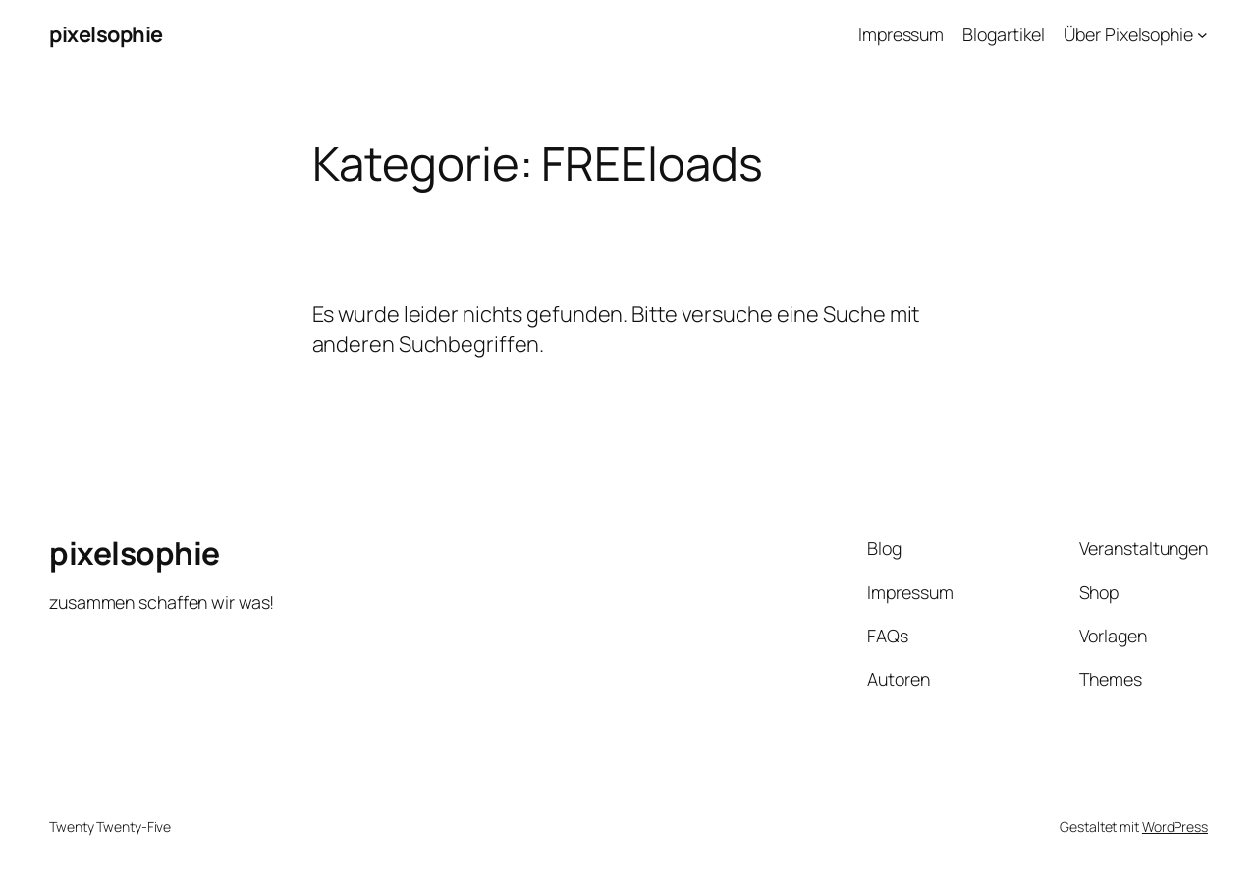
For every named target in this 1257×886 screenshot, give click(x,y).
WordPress (1175, 826)
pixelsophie (106, 34)
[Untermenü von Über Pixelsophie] (1202, 34)
